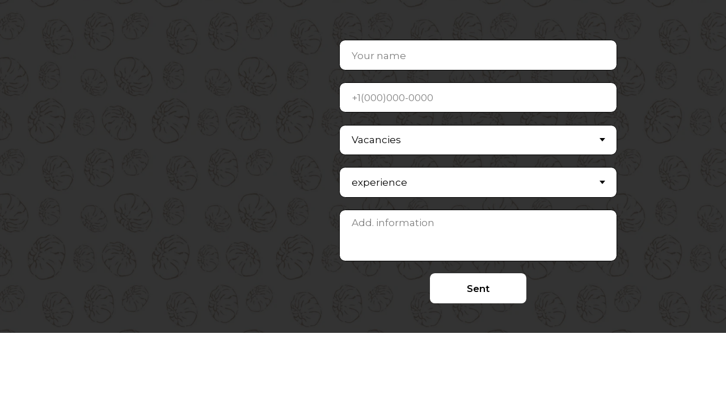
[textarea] (478, 235)
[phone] (478, 97)
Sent (478, 288)
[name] (478, 55)
